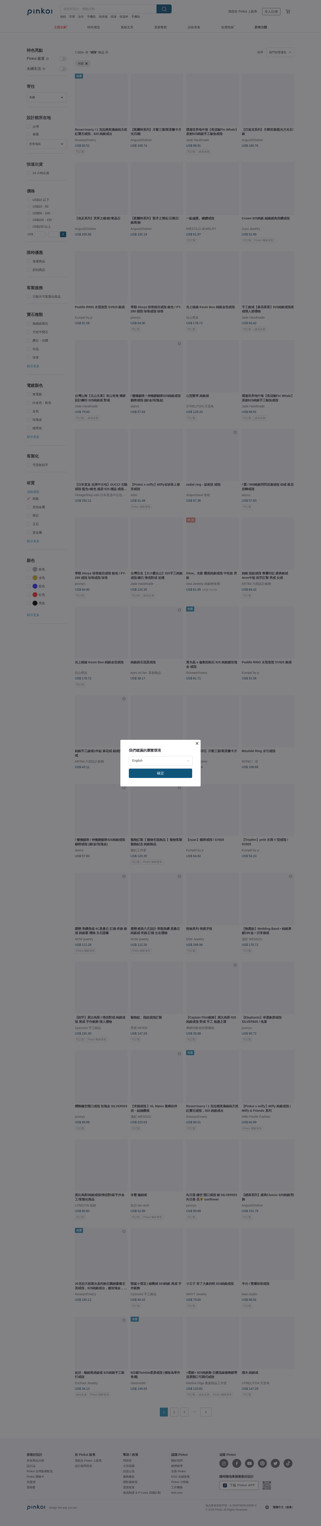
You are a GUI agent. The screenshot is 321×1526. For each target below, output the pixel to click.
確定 (160, 773)
